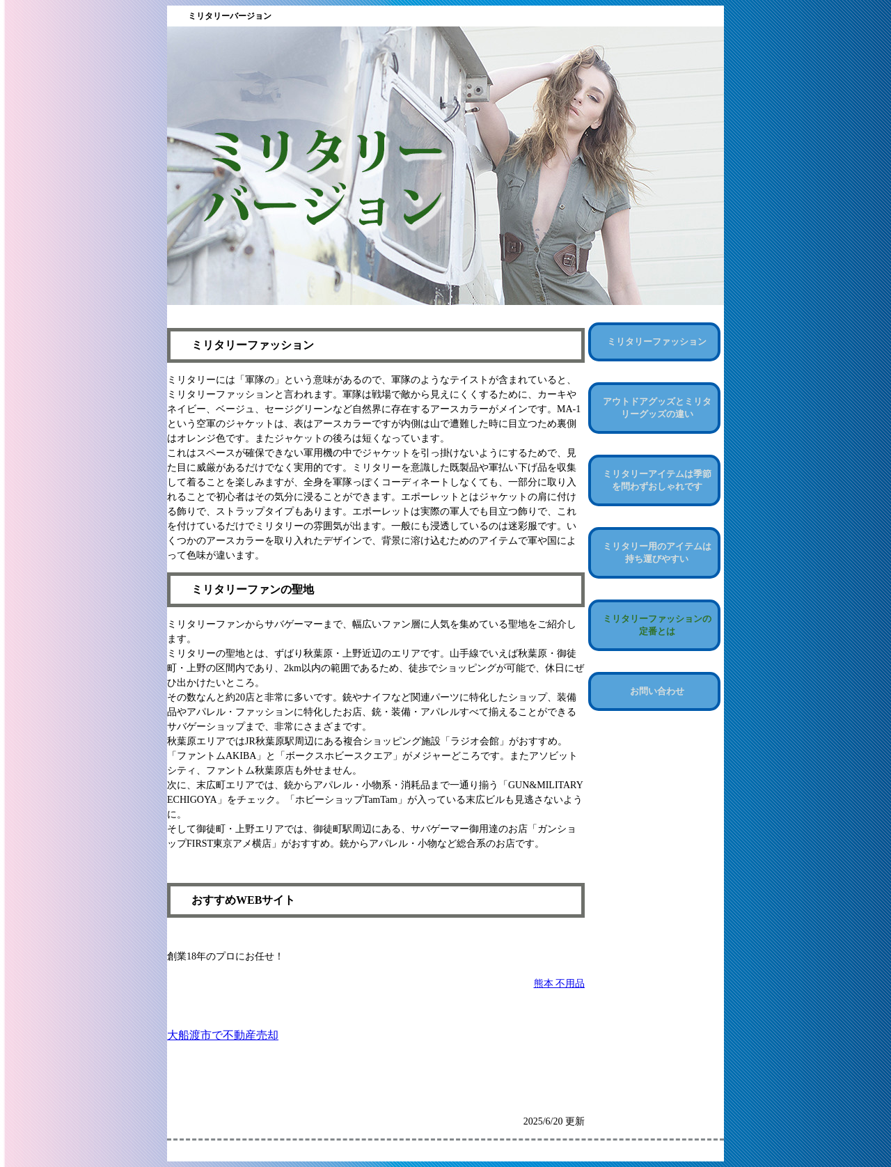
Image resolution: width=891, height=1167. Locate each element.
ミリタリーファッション (657, 341)
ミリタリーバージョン (229, 16)
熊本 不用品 (559, 983)
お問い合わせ (657, 691)
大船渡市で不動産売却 (222, 1035)
